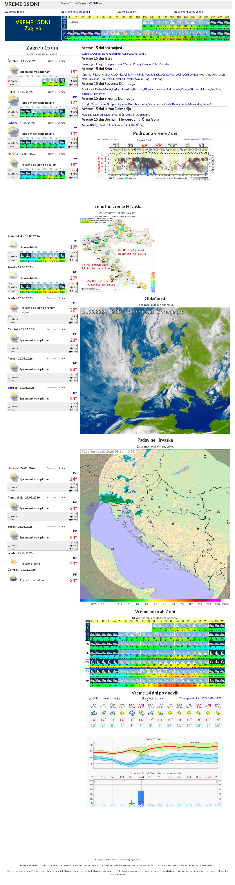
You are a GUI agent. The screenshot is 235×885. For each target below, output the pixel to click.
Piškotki (10, 871)
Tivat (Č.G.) (105, 125)
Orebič (130, 114)
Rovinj (137, 64)
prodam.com (202, 871)
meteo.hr (183, 865)
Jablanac (93, 78)
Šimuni (139, 78)
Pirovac (195, 89)
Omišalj (120, 74)
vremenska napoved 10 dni (108, 871)
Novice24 (190, 871)
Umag (98, 64)
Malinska (132, 74)
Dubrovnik (142, 114)
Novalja (129, 78)
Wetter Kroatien (117, 874)
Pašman (138, 89)
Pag (146, 78)
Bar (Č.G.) (137, 125)
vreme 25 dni (44, 871)
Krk (141, 74)
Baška (157, 74)
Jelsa (144, 104)
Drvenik (105, 104)
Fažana (146, 64)
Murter (205, 89)
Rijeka (96, 74)
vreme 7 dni (59, 871)
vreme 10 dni (72, 871)
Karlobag (156, 78)
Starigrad (88, 89)
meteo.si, (143, 865)
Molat (107, 89)
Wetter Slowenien (219, 871)
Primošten (98, 93)
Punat (148, 74)
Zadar (98, 89)
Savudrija (87, 64)
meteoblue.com (208, 865)
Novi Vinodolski (209, 74)
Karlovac (127, 53)
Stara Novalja (114, 78)
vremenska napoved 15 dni (136, 871)
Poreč (120, 64)
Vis (150, 104)
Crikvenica (191, 74)
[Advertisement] (42, 205)
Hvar (137, 104)
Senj (222, 74)
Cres (165, 74)
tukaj (138, 216)
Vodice (215, 89)
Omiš (167, 104)
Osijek (96, 53)
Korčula (100, 114)
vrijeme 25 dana (176, 871)
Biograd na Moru (155, 89)
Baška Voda (179, 104)
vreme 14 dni (87, 871)
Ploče (120, 114)
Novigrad (109, 64)
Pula (154, 64)
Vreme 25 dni (129, 11)
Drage (185, 89)
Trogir (86, 104)
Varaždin (139, 53)
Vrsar (128, 64)
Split (113, 104)
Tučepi (206, 104)
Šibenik (86, 93)
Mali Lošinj (176, 74)
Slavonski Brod (111, 53)
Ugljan (116, 89)
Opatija (86, 74)
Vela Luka (88, 114)
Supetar (122, 104)
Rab (84, 78)
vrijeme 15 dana (159, 871)
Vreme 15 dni (16, 11)
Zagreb (86, 53)
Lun (102, 78)
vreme (19, 871)
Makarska (194, 104)
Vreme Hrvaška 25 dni (190, 11)
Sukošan (127, 89)
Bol (130, 104)
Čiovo (95, 104)
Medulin (163, 64)
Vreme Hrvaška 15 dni (77, 11)
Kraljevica (108, 74)
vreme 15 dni (30, 871)
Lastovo (111, 114)
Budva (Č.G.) (122, 125)
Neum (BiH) (89, 125)
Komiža (158, 104)
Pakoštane (173, 89)
